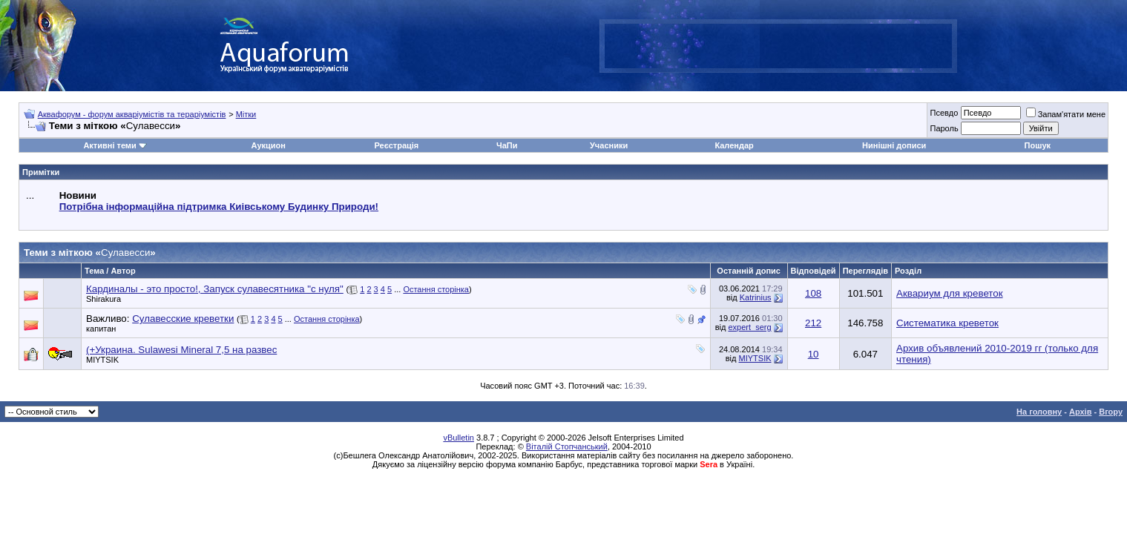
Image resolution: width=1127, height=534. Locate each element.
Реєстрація (396, 145)
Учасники (609, 145)
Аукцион (268, 145)
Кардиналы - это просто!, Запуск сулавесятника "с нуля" (215, 288)
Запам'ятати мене (1065, 114)
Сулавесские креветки (183, 318)
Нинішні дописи (894, 145)
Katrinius (756, 297)
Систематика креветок (947, 323)
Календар (733, 145)
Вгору (1111, 411)
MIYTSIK (102, 359)
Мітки (246, 114)
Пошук (1038, 145)
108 (813, 293)
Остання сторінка (436, 289)
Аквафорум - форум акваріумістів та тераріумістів (132, 114)
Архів (1080, 411)
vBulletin (458, 437)
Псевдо (944, 112)
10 (813, 354)
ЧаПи (507, 145)
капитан (101, 328)
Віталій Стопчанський (567, 446)
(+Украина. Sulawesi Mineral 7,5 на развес (181, 349)
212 (813, 323)
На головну (1039, 411)
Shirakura (103, 298)
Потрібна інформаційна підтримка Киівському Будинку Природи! (218, 206)
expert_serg (749, 327)
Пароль (944, 128)
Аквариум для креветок (949, 293)
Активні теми (109, 145)
